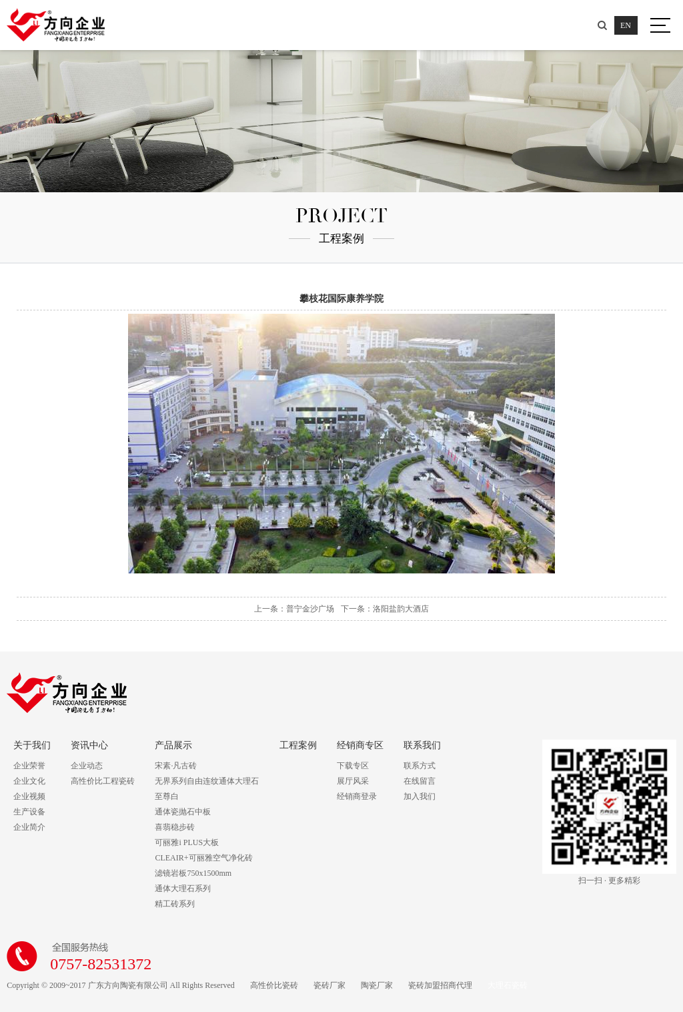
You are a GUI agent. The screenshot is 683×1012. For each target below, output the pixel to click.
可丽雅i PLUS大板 (187, 842)
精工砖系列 (175, 904)
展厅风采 (353, 781)
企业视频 (29, 796)
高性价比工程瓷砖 (103, 781)
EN (625, 25)
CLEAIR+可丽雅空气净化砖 (203, 857)
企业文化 (29, 781)
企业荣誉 (29, 765)
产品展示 (173, 745)
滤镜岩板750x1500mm (193, 873)
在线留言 (420, 781)
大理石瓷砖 (508, 985)
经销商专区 (360, 745)
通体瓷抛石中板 (183, 811)
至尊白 (167, 796)
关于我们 (32, 745)
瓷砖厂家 (329, 985)
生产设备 (29, 811)
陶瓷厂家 (377, 985)
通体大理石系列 (183, 888)
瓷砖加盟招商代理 (440, 985)
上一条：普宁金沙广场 (294, 608)
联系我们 (422, 745)
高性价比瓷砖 (274, 985)
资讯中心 (89, 745)
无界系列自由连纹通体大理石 (207, 781)
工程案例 (298, 745)
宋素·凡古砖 (176, 765)
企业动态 (87, 765)
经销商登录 (357, 796)
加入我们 (420, 796)
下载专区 (353, 765)
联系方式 (420, 765)
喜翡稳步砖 (175, 827)
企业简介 (29, 827)
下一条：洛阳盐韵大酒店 (385, 608)
